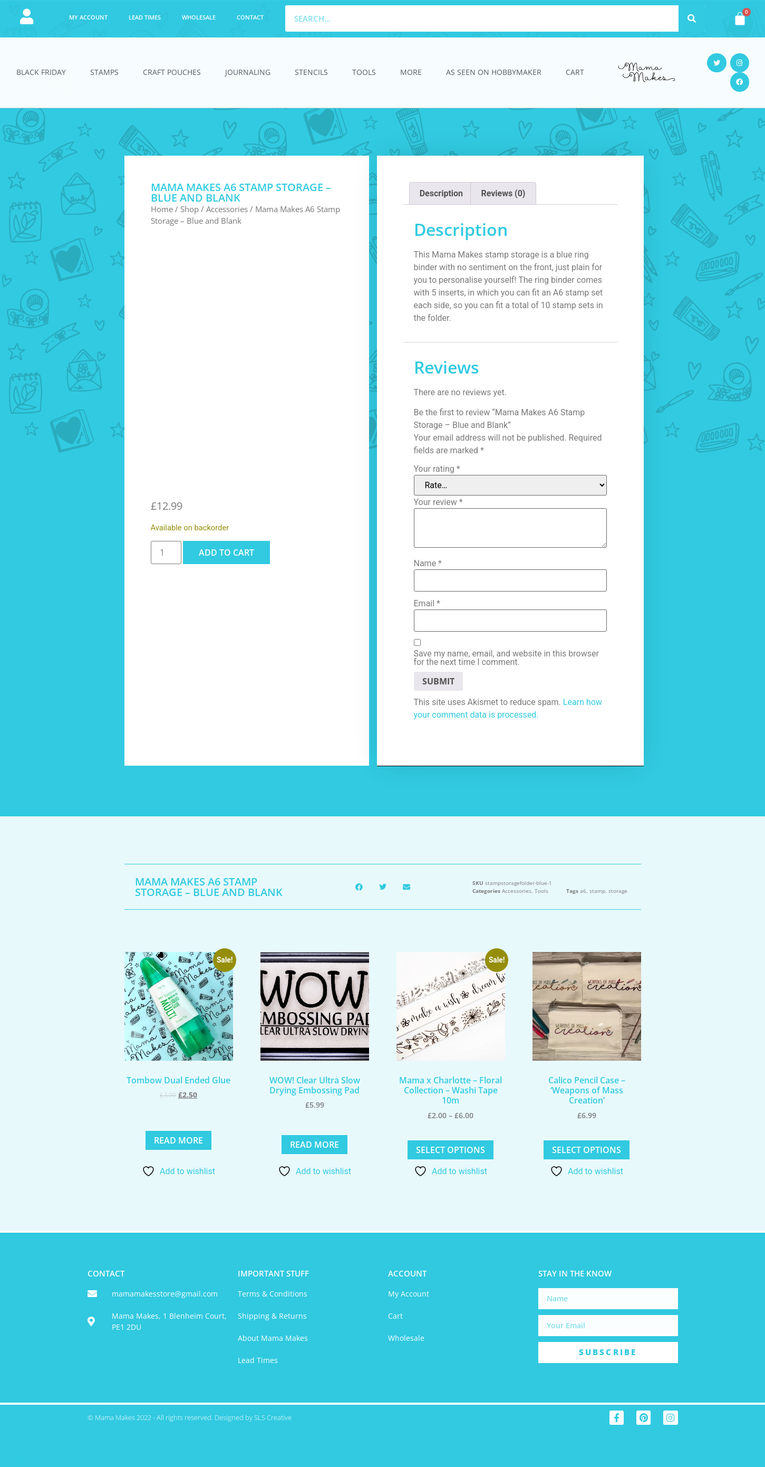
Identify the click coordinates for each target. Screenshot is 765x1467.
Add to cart (226, 552)
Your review (438, 502)
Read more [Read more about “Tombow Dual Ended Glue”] (178, 1140)
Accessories (227, 209)
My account (88, 17)
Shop (189, 209)
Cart (575, 72)
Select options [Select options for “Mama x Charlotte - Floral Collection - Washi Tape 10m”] (450, 1150)
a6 (583, 890)
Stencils (311, 72)
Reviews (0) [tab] (503, 193)
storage (617, 890)
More (411, 72)
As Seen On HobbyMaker (493, 72)
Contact (250, 17)
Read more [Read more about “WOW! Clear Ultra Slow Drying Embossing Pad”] (314, 1144)
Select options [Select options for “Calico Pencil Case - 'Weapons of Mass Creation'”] (586, 1150)
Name (428, 563)
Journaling (247, 72)
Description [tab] (441, 193)
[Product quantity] (166, 552)
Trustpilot (105, 1442)
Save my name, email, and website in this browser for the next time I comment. (506, 658)
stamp (597, 890)
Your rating (437, 469)
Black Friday (41, 72)
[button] (359, 887)
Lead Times (145, 17)
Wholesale (199, 17)
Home (162, 209)
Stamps (104, 72)
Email (427, 603)
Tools (364, 72)
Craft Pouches (172, 72)
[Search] (692, 18)
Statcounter (22, 1460)
